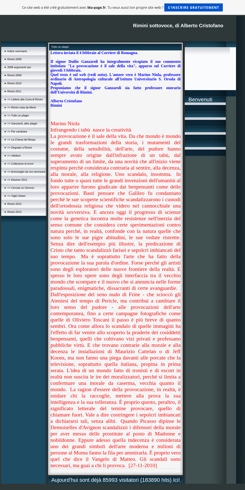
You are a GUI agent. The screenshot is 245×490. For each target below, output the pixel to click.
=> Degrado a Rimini (19, 147)
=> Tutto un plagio (18, 115)
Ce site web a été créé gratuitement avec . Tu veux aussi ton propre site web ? (122, 7)
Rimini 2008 (14, 59)
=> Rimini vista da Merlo (21, 107)
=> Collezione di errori (20, 163)
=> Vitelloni (13, 155)
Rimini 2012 (14, 203)
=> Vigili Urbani (16, 195)
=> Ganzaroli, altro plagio (22, 123)
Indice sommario (17, 51)
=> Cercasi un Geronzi (20, 187)
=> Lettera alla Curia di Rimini (25, 99)
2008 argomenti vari (19, 67)
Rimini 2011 (14, 91)
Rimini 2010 (14, 83)
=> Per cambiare (17, 131)
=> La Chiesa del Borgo (21, 139)
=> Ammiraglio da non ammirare (26, 171)
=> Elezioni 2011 (17, 179)
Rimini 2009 (14, 75)
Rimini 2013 (14, 211)
